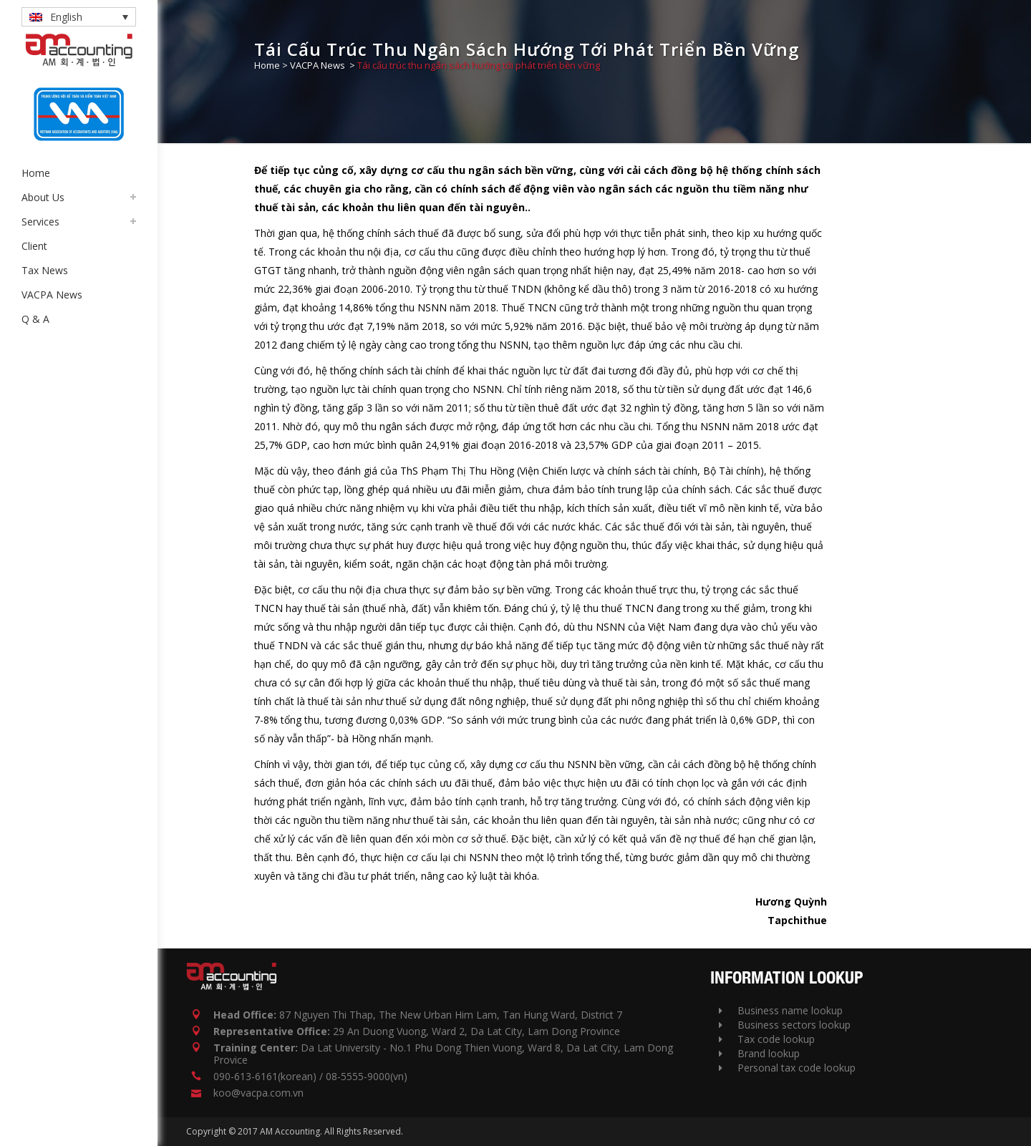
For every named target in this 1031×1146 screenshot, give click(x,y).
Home (267, 65)
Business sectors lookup (785, 1024)
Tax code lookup (767, 1039)
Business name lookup (781, 1010)
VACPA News (317, 65)
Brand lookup (759, 1053)
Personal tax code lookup (787, 1067)
